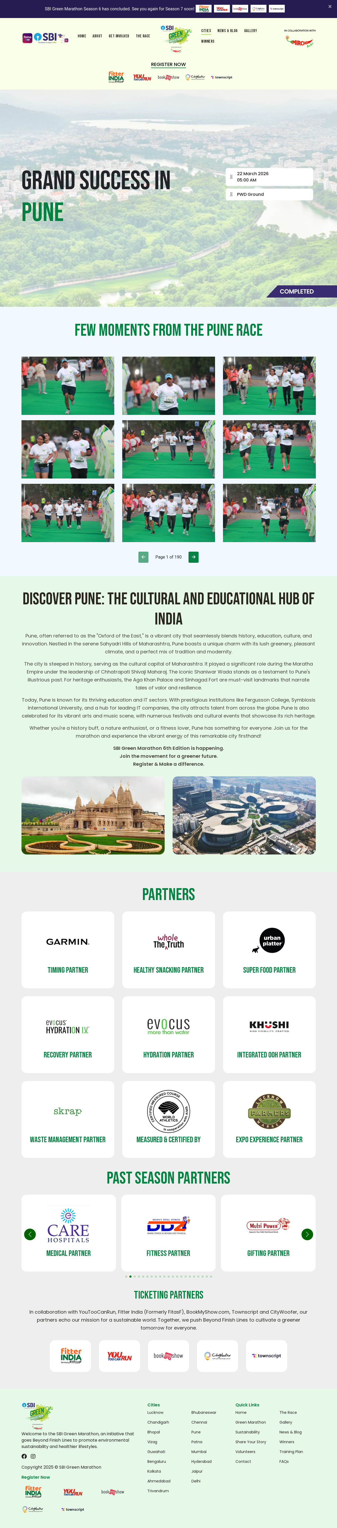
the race (143, 36)
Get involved (119, 36)
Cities (206, 30)
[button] (307, 1234)
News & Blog (227, 30)
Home (82, 36)
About (97, 36)
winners (208, 41)
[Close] (330, 6)
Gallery (250, 30)
